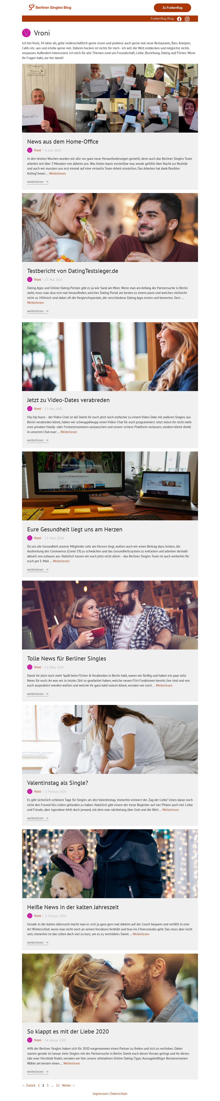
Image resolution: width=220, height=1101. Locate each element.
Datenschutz (118, 1094)
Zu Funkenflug (172, 8)
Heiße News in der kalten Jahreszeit (73, 907)
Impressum (100, 1094)
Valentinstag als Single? (57, 783)
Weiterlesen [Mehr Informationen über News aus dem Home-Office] (57, 173)
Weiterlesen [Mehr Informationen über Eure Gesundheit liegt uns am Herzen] (61, 561)
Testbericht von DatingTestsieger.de (72, 271)
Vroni (37, 150)
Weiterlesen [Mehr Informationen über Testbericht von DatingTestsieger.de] (35, 302)
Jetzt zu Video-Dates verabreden (68, 400)
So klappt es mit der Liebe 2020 (68, 1031)
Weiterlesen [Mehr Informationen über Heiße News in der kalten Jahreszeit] (141, 934)
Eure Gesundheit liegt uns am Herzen (74, 529)
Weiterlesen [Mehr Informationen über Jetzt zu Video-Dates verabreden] (68, 432)
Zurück (28, 1085)
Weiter (68, 1085)
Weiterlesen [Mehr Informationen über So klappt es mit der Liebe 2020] (71, 1063)
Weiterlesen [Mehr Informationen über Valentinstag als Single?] (170, 810)
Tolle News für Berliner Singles (66, 658)
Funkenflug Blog (162, 18)
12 (58, 1085)
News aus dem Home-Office (62, 141)
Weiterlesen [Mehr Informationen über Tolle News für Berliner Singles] (164, 685)
